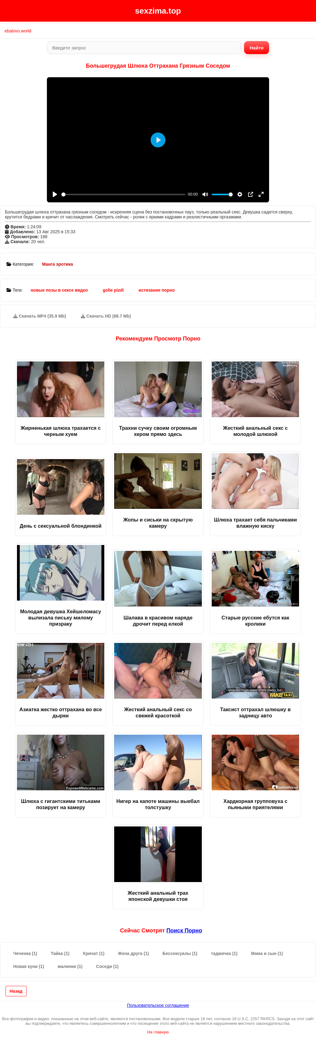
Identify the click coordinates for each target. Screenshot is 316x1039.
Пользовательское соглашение (158, 1005)
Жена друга (133, 953)
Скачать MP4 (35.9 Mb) (39, 316)
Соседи (107, 966)
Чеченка (25, 953)
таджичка (224, 953)
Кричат (94, 953)
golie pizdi (113, 290)
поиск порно (184, 930)
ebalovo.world (18, 30)
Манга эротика (57, 264)
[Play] (55, 194)
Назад (16, 991)
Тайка (60, 953)
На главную (158, 1032)
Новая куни (28, 966)
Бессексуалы (180, 953)
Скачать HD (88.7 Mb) (106, 316)
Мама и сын (267, 953)
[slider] (123, 194)
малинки (70, 966)
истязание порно (157, 290)
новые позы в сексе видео (59, 290)
